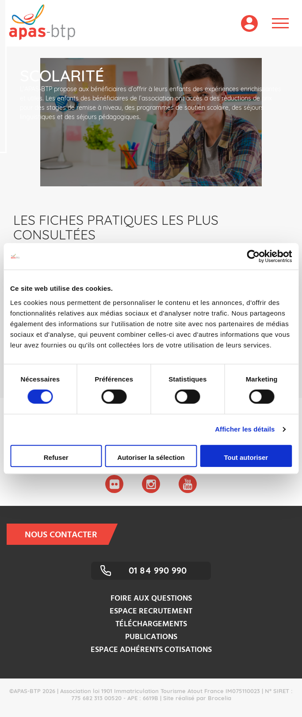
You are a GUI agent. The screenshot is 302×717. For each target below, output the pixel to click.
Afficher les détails (245, 429)
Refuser (56, 457)
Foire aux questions (151, 598)
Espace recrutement (151, 611)
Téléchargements (151, 624)
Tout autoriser (246, 457)
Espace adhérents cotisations (151, 650)
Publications (151, 637)
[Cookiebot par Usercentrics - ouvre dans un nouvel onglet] (253, 256)
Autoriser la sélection (151, 457)
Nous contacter (67, 534)
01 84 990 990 (158, 570)
